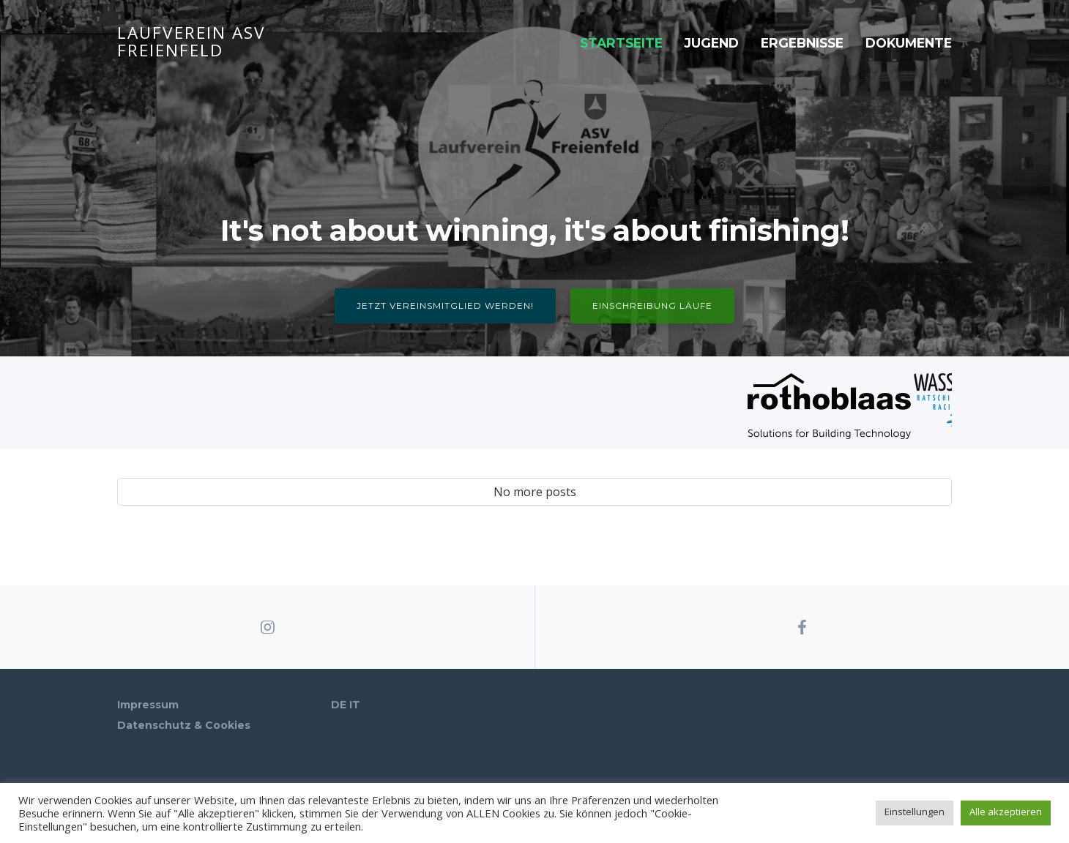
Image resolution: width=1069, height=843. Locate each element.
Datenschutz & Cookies (183, 725)
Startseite (621, 42)
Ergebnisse (802, 42)
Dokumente (908, 42)
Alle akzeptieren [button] (1005, 811)
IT (354, 704)
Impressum (148, 704)
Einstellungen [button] (914, 811)
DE (338, 704)
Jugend (712, 42)
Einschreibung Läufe (652, 305)
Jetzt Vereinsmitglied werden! (445, 305)
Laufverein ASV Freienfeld (191, 42)
